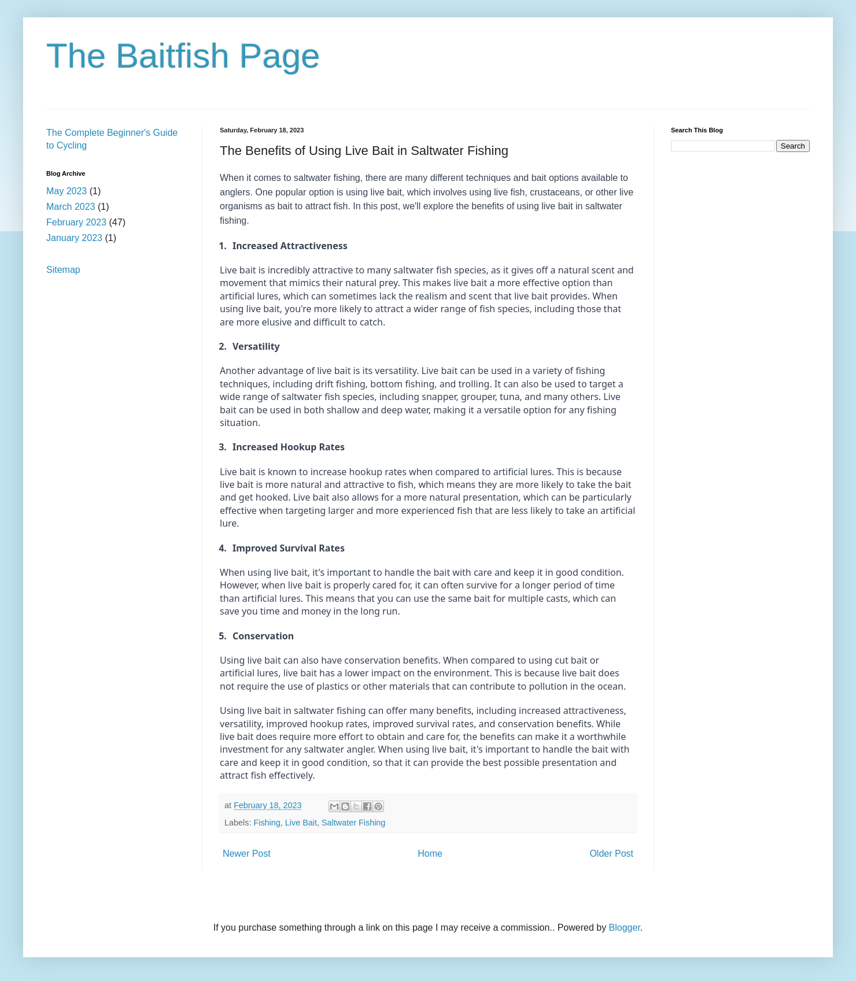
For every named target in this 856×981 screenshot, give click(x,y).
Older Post (611, 853)
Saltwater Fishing (353, 822)
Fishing (266, 822)
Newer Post (247, 853)
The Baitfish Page (183, 55)
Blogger (624, 927)
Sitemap (63, 270)
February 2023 (76, 222)
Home (430, 853)
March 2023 (70, 207)
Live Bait (301, 822)
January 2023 (74, 238)
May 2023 (66, 191)
